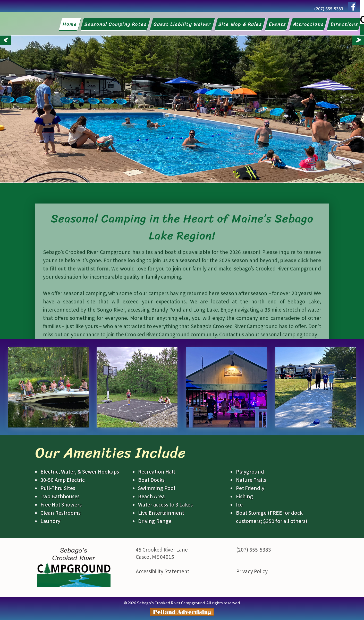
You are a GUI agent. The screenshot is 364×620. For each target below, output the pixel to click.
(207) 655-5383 (328, 8)
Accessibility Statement (162, 570)
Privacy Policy (252, 570)
